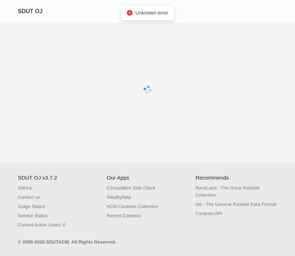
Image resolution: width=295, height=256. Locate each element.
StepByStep (119, 197)
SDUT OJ (30, 11)
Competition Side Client (131, 188)
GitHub (25, 188)
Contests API (209, 213)
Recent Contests (124, 215)
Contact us (29, 197)
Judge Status (31, 206)
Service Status (33, 215)
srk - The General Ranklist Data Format (236, 204)
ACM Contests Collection (132, 206)
